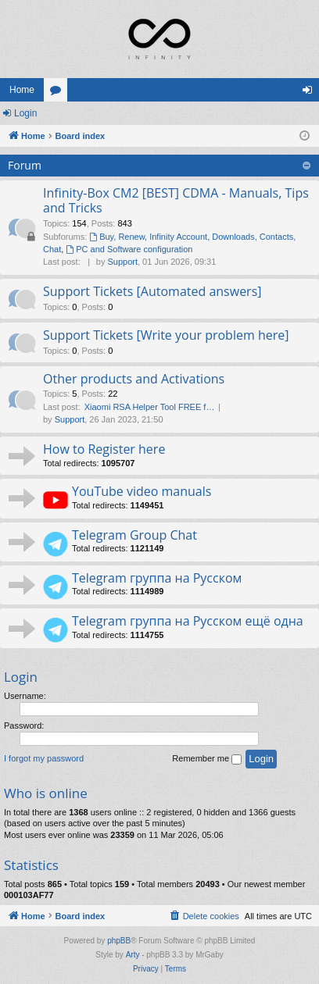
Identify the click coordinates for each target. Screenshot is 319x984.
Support (122, 261)
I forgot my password (44, 758)
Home (21, 89)
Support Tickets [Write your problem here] (166, 335)
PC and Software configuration (129, 249)
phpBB (119, 940)
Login (25, 113)
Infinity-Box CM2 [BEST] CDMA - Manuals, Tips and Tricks (176, 200)
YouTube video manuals (141, 491)
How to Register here (104, 449)
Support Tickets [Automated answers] (152, 291)
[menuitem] (204, 916)
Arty (133, 954)
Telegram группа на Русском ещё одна (187, 620)
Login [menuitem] (311, 93)
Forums (58, 93)
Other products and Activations (133, 378)
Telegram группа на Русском (157, 577)
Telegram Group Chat (134, 535)
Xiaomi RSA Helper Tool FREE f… (149, 407)
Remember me (207, 759)
